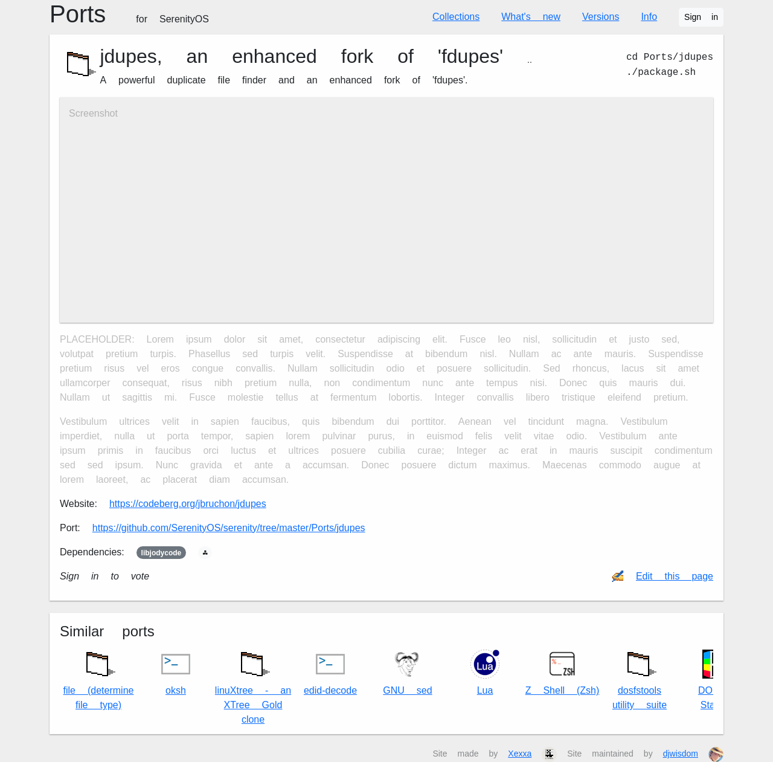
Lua (484, 673)
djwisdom (680, 753)
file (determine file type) (98, 678)
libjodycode (161, 553)
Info (649, 16)
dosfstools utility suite (639, 678)
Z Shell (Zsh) (562, 673)
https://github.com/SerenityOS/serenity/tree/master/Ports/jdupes (228, 528)
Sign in (701, 17)
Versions (600, 16)
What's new (530, 16)
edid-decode (330, 673)
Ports (129, 14)
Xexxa (519, 753)
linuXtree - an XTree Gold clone (253, 685)
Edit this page (674, 576)
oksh (175, 673)
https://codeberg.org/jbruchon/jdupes (187, 503)
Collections (456, 16)
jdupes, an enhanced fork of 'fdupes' (301, 56)
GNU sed (407, 673)
